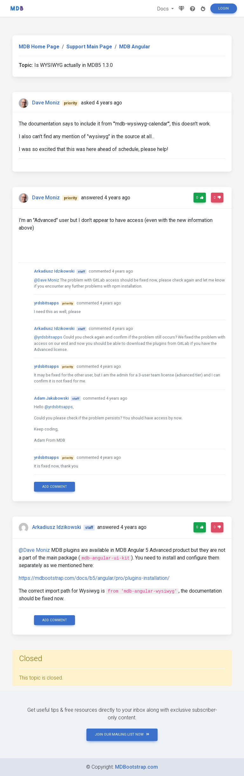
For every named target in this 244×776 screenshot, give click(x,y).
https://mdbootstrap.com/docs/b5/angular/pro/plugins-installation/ (94, 578)
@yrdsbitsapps (48, 337)
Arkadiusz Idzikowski (54, 271)
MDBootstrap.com (136, 767)
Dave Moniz (46, 103)
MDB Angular (134, 47)
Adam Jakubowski (51, 398)
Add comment (54, 487)
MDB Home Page (39, 47)
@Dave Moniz (46, 280)
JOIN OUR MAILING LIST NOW (122, 734)
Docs (163, 9)
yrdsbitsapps (46, 303)
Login (223, 8)
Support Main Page (89, 47)
